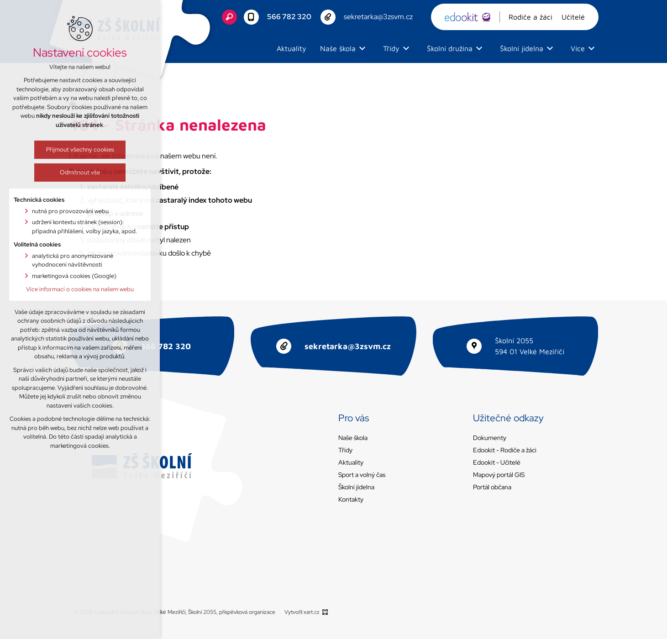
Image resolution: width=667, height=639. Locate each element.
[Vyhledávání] (229, 17)
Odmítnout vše (71, 172)
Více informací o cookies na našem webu (71, 289)
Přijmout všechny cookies (71, 149)
